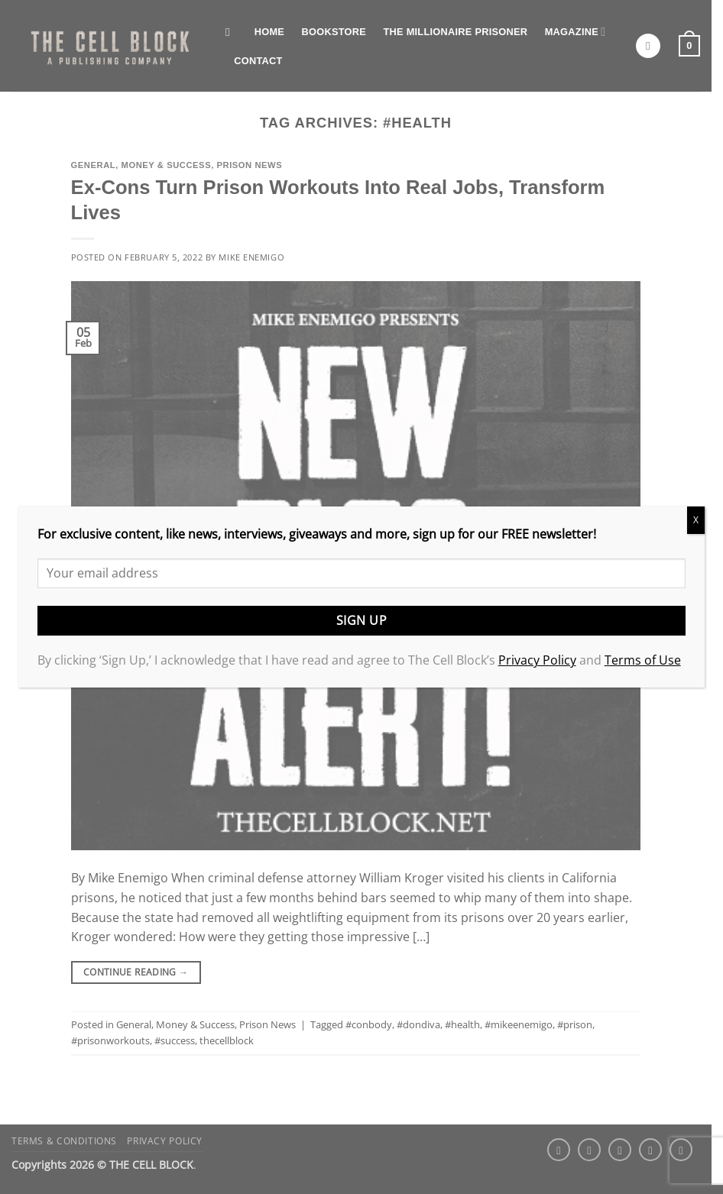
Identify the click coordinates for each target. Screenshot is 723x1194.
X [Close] (696, 519)
